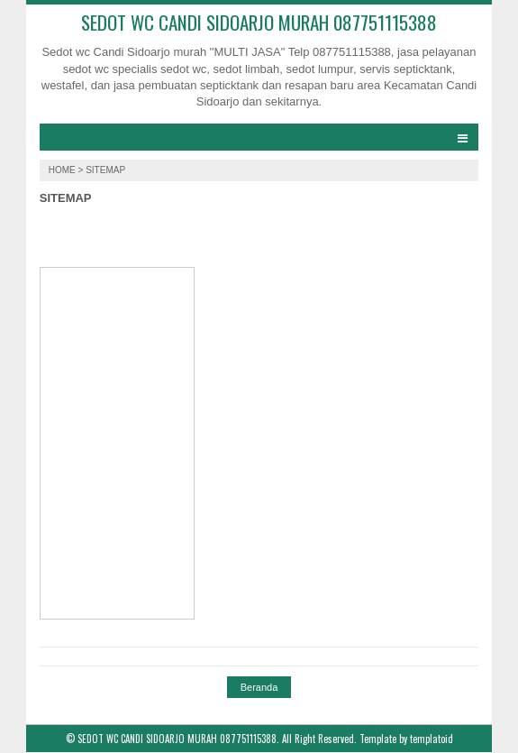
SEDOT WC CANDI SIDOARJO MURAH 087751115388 (259, 22)
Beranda (259, 687)
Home (63, 170)
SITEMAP (66, 198)
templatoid (431, 738)
